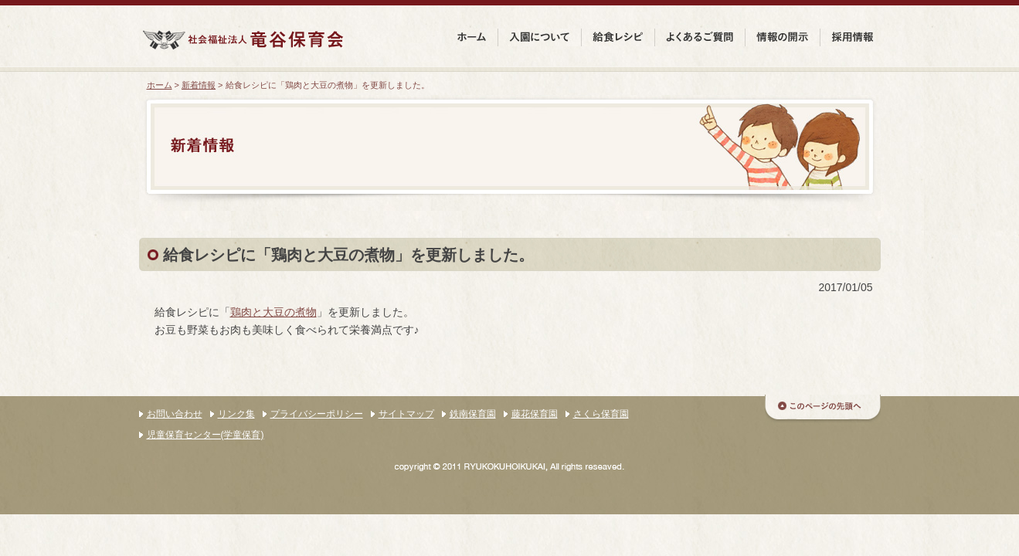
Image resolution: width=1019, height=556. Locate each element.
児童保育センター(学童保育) (205, 434)
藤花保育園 (534, 414)
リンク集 (236, 414)
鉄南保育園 (473, 414)
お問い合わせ (174, 414)
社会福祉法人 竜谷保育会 (242, 39)
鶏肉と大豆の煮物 (273, 312)
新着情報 (199, 85)
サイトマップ (406, 414)
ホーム (159, 85)
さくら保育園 (601, 414)
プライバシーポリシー (316, 414)
